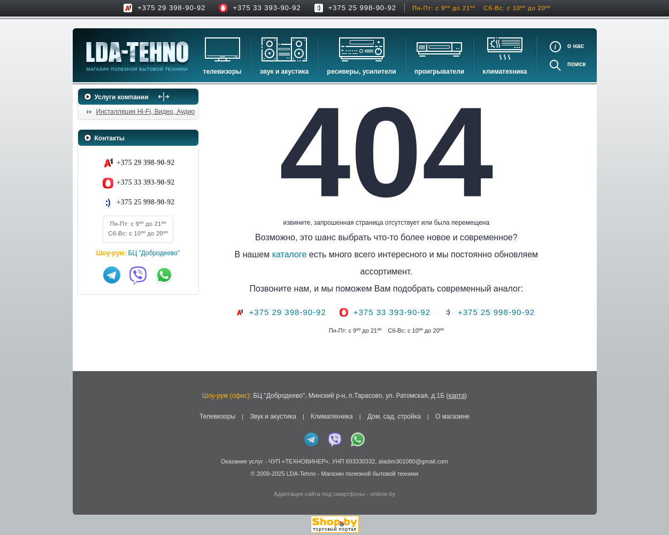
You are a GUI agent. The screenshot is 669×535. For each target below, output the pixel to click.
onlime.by (382, 494)
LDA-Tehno (301, 473)
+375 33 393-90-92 (267, 8)
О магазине (452, 416)
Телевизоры (222, 71)
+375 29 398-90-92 (171, 8)
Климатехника (505, 71)
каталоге (300, 254)
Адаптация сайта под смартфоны (319, 494)
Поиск (576, 64)
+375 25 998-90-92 (362, 8)
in (87, 481)
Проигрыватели (439, 71)
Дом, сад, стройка (394, 416)
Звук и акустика (284, 71)
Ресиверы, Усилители (361, 71)
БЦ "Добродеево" (154, 253)
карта (456, 395)
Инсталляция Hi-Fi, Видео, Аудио (145, 111)
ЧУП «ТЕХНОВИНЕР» (298, 461)
